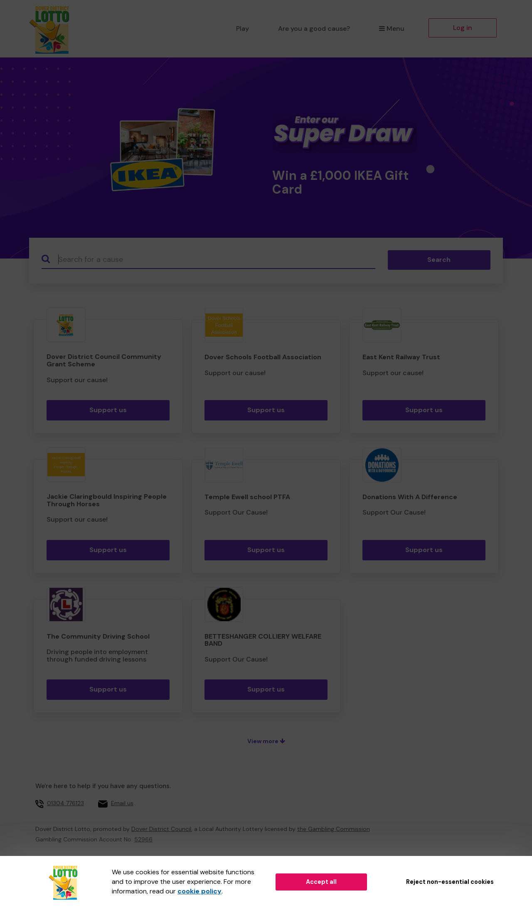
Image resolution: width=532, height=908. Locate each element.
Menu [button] (391, 28)
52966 (143, 839)
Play (242, 28)
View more (266, 741)
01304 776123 (65, 803)
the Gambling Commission (333, 829)
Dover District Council (161, 829)
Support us (108, 409)
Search (439, 259)
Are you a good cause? (314, 28)
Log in (462, 27)
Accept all (321, 882)
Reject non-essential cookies (450, 882)
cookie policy (199, 891)
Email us (122, 803)
